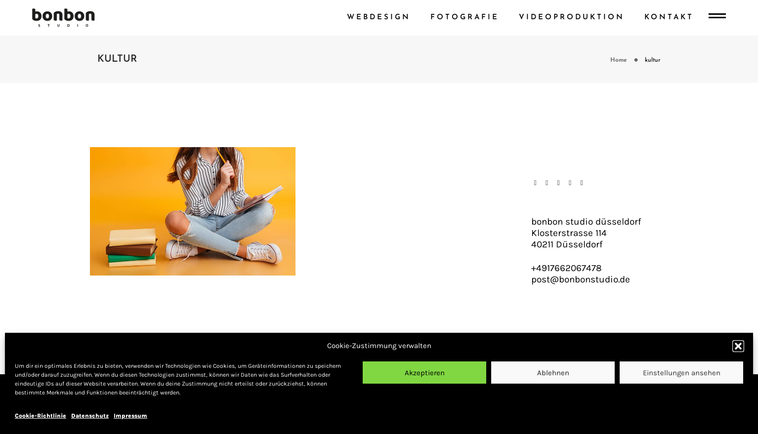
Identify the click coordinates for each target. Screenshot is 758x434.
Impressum (130, 415)
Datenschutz (90, 415)
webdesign (379, 17)
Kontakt (669, 17)
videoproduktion (572, 17)
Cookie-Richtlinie (40, 415)
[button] (738, 346)
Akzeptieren (425, 372)
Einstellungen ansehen (681, 372)
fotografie (464, 17)
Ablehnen (553, 372)
